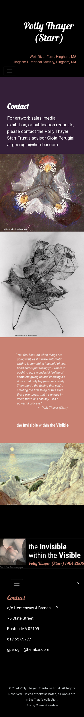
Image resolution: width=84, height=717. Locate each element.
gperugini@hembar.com (35, 144)
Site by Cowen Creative (42, 705)
